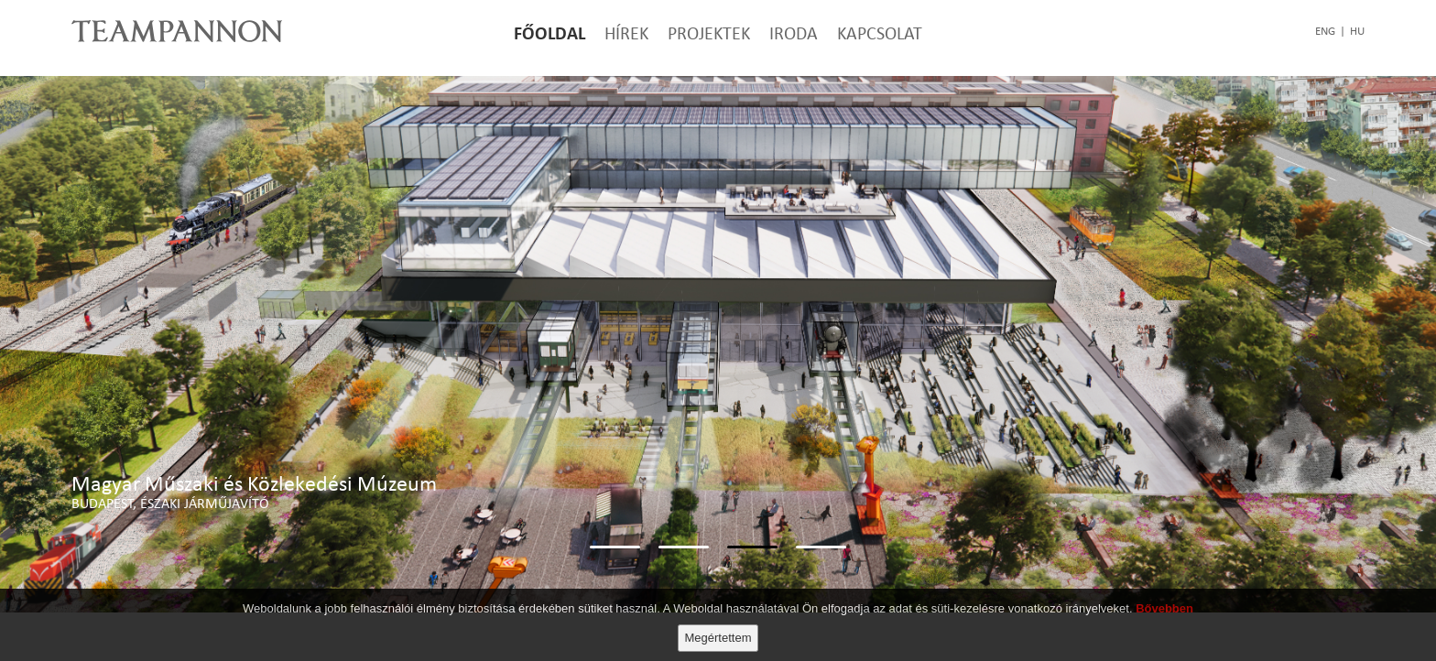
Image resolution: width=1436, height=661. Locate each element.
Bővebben (1164, 608)
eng (1325, 31)
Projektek (709, 33)
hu (1357, 31)
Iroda (793, 33)
